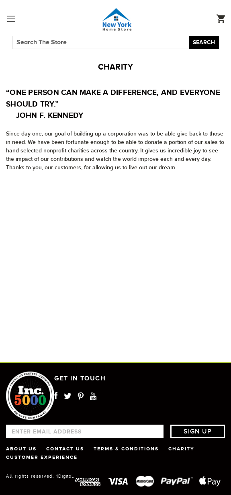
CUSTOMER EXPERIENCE (42, 457)
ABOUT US (21, 449)
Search (204, 42)
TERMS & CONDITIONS (126, 449)
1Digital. (65, 476)
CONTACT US (65, 449)
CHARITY (181, 449)
